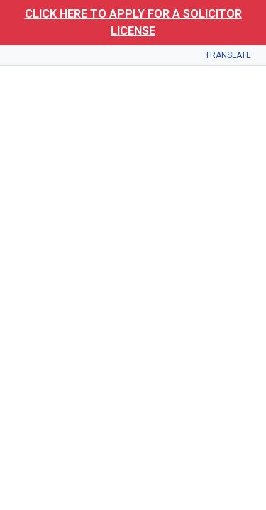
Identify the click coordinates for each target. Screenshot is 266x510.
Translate (228, 55)
